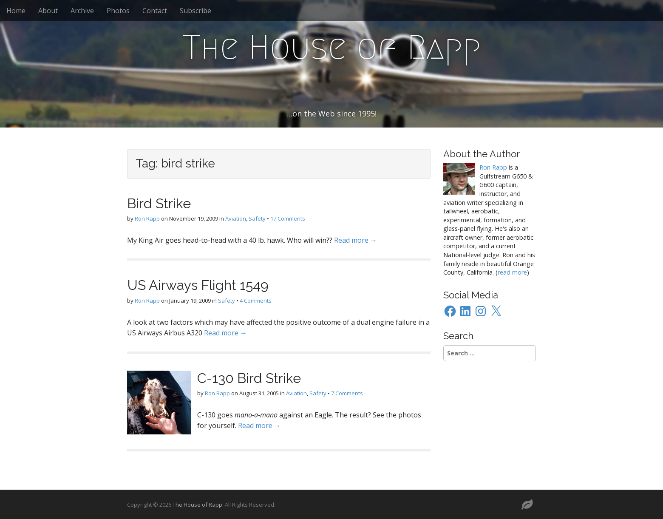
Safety (257, 218)
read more (512, 272)
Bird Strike (159, 203)
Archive (82, 10)
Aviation (235, 218)
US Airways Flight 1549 (198, 285)
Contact (154, 10)
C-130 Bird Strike (249, 378)
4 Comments (256, 300)
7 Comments (347, 393)
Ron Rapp (147, 218)
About (48, 10)
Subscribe (195, 10)
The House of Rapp (332, 47)
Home (16, 10)
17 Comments (287, 218)
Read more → (355, 240)
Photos (118, 10)
